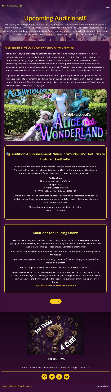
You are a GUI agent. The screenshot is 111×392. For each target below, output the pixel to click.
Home (24, 367)
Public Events (36, 367)
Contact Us (84, 367)
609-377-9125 (55, 359)
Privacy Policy (103, 386)
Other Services (51, 367)
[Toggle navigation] (108, 6)
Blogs (74, 367)
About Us (65, 367)
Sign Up (56, 301)
